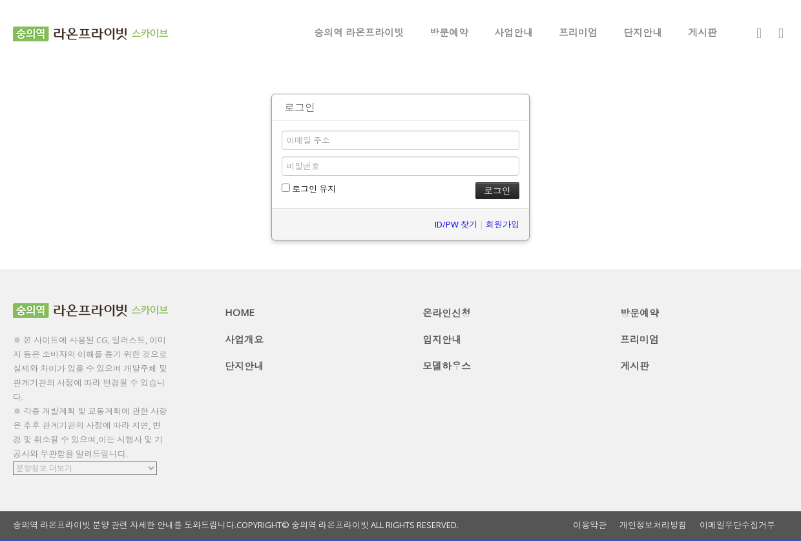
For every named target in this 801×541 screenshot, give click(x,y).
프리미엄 (578, 32)
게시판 (702, 32)
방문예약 (449, 32)
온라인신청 (446, 312)
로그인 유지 (309, 189)
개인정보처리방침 (653, 525)
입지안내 (441, 339)
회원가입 (502, 224)
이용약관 (590, 525)
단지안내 (642, 32)
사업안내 (513, 32)
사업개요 (244, 339)
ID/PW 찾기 (456, 224)
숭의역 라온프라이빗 (359, 32)
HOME (240, 312)
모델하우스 (446, 365)
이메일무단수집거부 (737, 525)
